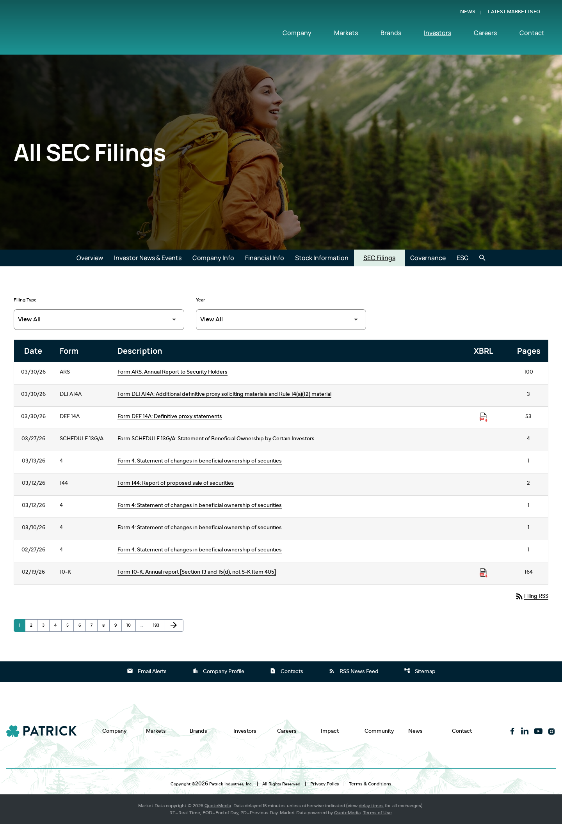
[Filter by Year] (281, 319)
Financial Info (264, 257)
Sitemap (420, 671)
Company (297, 34)
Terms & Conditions (370, 783)
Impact (330, 731)
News (467, 13)
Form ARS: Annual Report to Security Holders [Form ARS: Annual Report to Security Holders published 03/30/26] (172, 372)
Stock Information (322, 257)
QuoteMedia (218, 805)
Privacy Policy (324, 783)
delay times (371, 805)
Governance (428, 257)
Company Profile (218, 671)
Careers (485, 34)
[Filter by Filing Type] (99, 319)
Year (200, 300)
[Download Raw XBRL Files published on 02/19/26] (483, 573)
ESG (462, 257)
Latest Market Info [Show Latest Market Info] (514, 13)
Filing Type (25, 300)
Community (379, 731)
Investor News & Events (147, 257)
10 (131, 625)
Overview (89, 257)
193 (158, 625)
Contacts (286, 671)
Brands (391, 34)
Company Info (213, 257)
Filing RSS (531, 596)
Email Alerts (147, 671)
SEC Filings (379, 257)
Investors (437, 34)
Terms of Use (377, 812)
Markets (346, 34)
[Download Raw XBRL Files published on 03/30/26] (483, 417)
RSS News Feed (354, 671)
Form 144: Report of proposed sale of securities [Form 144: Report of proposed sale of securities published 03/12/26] (175, 483)
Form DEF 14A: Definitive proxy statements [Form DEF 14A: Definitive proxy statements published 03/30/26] (169, 416)
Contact (531, 34)
